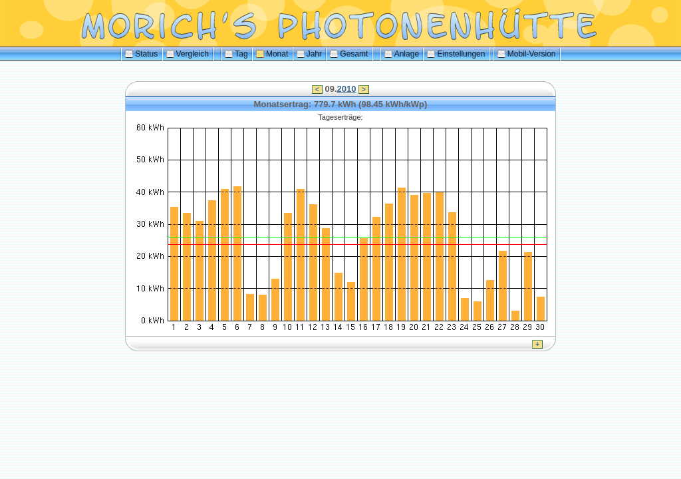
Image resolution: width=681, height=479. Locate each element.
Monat (272, 54)
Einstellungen (456, 54)
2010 (346, 89)
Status (141, 54)
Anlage (401, 54)
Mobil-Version (526, 54)
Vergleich (187, 54)
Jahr (309, 54)
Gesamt (349, 54)
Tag (236, 54)
